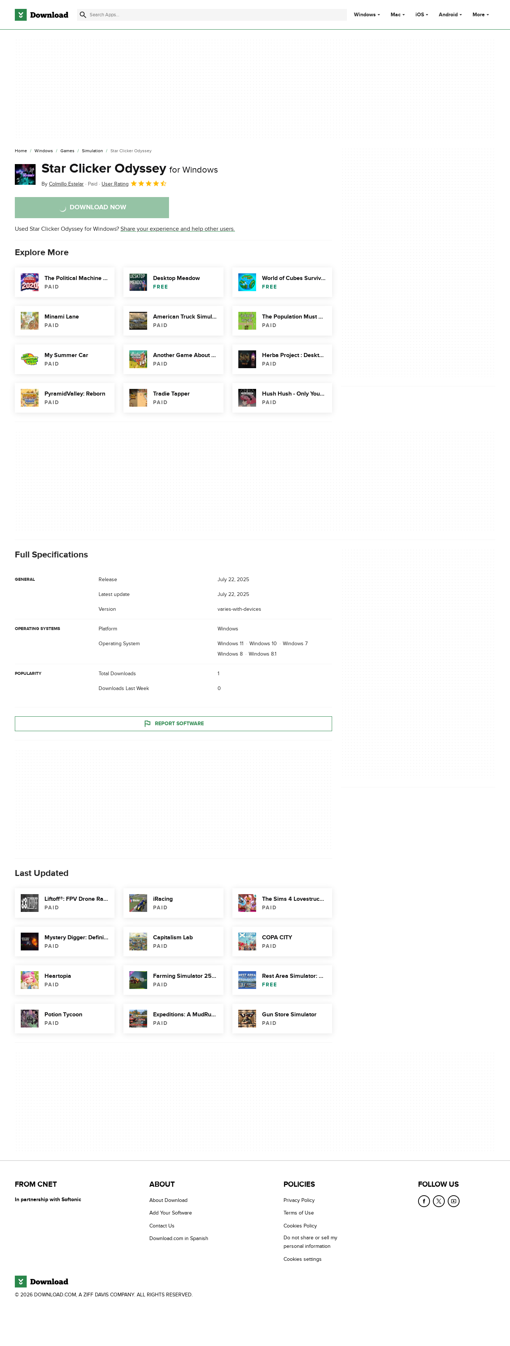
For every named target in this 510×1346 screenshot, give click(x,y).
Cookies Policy (300, 1226)
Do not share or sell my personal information (310, 1242)
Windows (365, 14)
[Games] (67, 151)
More (482, 14)
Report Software (173, 723)
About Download (168, 1200)
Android (448, 14)
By (63, 184)
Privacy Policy (299, 1200)
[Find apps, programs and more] (212, 15)
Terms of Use (299, 1213)
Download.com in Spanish (178, 1239)
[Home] (21, 151)
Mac (396, 14)
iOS (419, 14)
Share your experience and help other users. (177, 229)
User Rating (134, 183)
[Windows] (43, 151)
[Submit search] (83, 15)
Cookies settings (303, 1259)
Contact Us (162, 1226)
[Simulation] (92, 151)
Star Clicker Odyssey (130, 168)
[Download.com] (41, 15)
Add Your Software (170, 1213)
